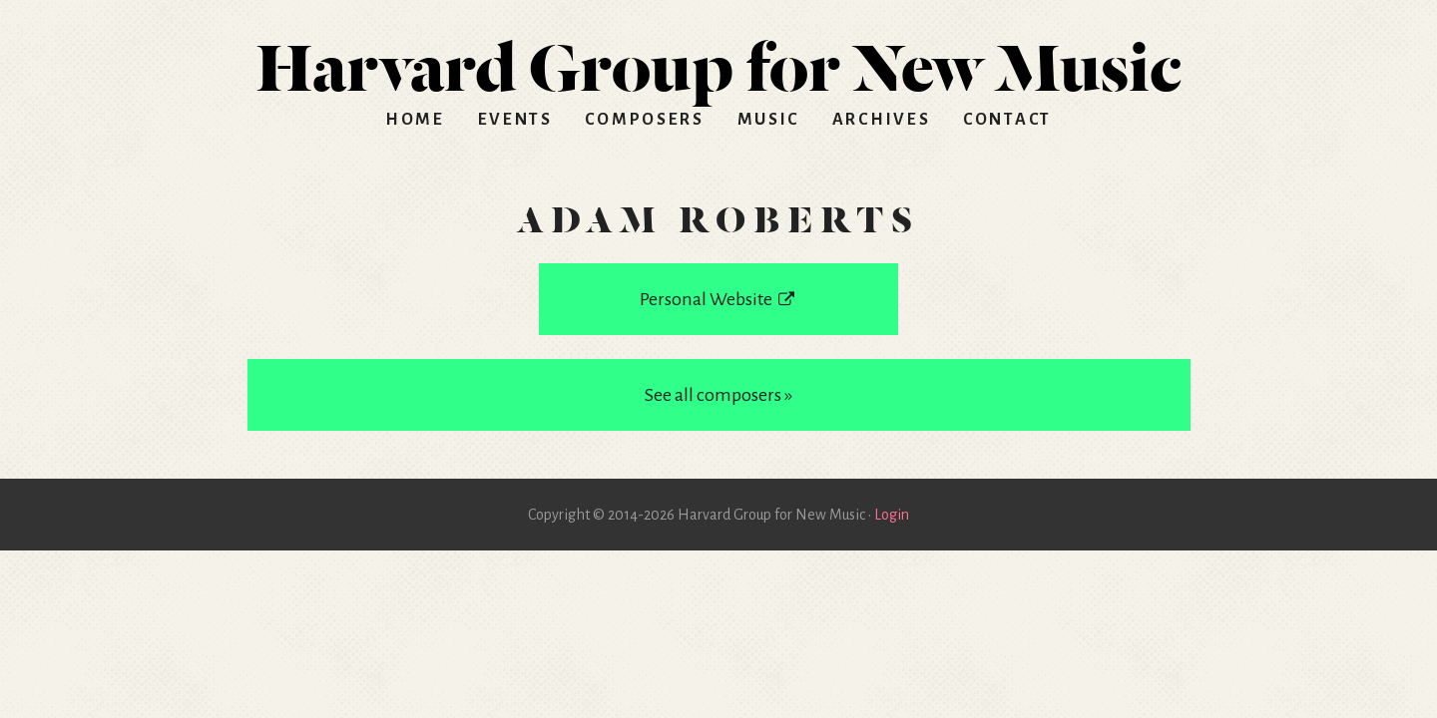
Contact (1007, 120)
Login (891, 515)
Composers (644, 120)
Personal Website (718, 299)
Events (515, 120)
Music (768, 120)
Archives (881, 120)
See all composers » (718, 395)
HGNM (718, 60)
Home (415, 120)
